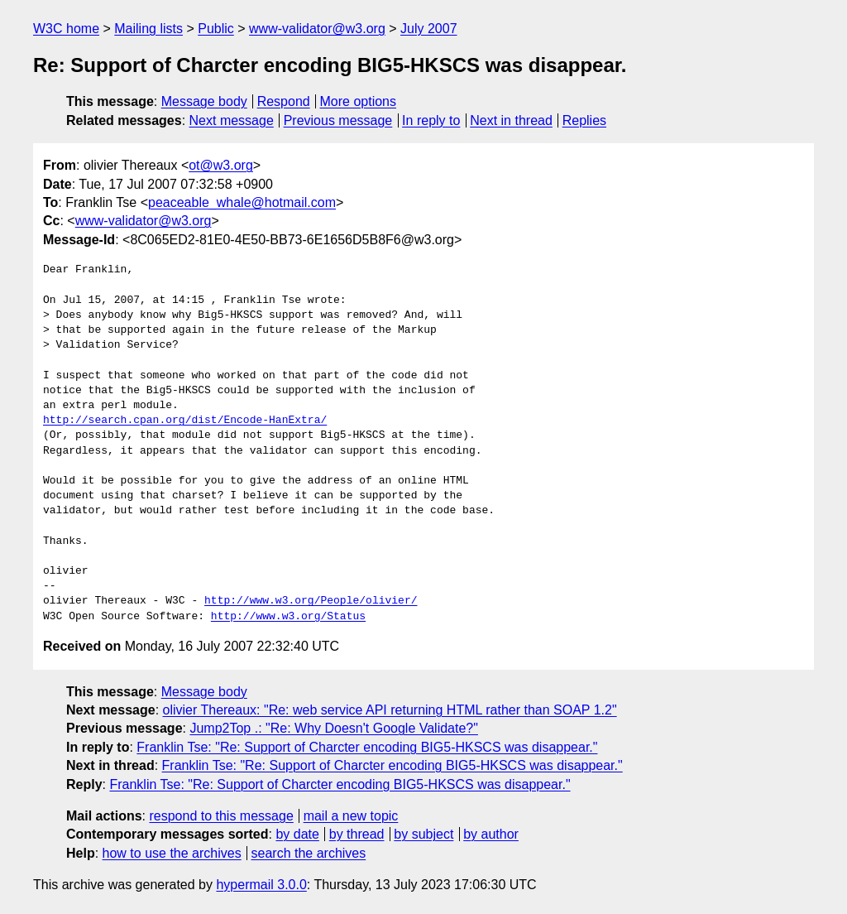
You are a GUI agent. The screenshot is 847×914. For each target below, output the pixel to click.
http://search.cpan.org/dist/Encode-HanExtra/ (185, 420)
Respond (283, 101)
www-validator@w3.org (317, 29)
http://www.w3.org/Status (288, 616)
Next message (231, 120)
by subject (423, 834)
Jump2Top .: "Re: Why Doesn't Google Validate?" (333, 728)
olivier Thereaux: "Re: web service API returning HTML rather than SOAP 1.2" (390, 710)
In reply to (431, 120)
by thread (357, 834)
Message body (204, 101)
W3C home (66, 29)
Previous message (338, 120)
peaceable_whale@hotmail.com (242, 202)
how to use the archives (172, 853)
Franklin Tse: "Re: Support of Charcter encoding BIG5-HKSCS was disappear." (366, 747)
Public (216, 29)
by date (296, 834)
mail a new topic (351, 816)
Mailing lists (148, 29)
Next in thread (511, 120)
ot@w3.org (221, 165)
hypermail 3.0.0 (261, 885)
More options (358, 101)
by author (491, 834)
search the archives (308, 853)
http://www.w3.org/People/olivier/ (310, 601)
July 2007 (428, 29)
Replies (584, 120)
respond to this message (221, 816)
